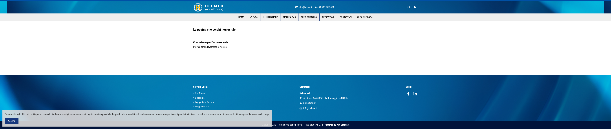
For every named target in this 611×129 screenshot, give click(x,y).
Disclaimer (200, 97)
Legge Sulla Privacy (204, 102)
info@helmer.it (310, 108)
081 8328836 (309, 103)
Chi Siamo (200, 93)
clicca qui (264, 114)
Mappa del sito (202, 106)
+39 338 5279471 (325, 7)
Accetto (11, 121)
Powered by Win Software (337, 124)
